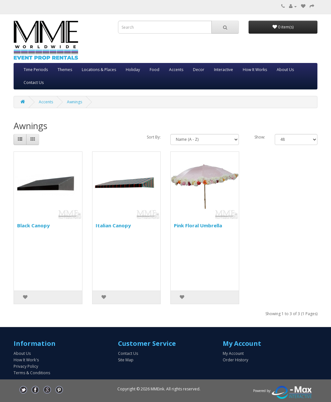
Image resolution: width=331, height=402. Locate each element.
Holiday (133, 69)
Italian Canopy (113, 225)
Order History (235, 360)
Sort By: (154, 137)
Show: (259, 137)
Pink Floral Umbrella (198, 225)
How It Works (255, 69)
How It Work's (26, 360)
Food (154, 69)
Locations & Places (99, 69)
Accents (176, 69)
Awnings (74, 102)
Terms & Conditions (32, 373)
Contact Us (34, 82)
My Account (233, 353)
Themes (65, 69)
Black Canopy (33, 225)
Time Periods (36, 69)
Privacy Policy (26, 366)
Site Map (125, 360)
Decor (198, 69)
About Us (285, 69)
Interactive (223, 69)
